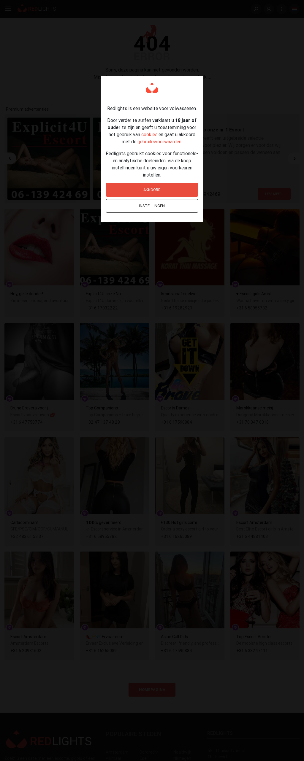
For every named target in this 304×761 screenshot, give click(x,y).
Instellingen (152, 205)
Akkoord (152, 189)
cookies (149, 134)
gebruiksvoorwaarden (159, 141)
